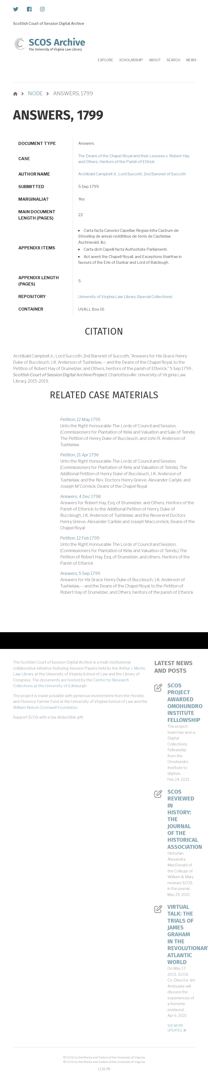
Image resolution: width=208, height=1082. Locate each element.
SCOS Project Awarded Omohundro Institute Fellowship (181, 703)
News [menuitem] (191, 60)
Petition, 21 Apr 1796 (79, 454)
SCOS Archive (57, 42)
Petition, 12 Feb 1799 (79, 538)
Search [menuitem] (173, 60)
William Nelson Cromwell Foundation (45, 707)
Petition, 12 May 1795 (80, 419)
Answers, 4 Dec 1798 (80, 496)
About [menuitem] (155, 60)
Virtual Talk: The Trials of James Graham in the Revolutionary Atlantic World (181, 935)
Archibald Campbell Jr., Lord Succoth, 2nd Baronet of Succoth (132, 174)
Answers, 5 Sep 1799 (80, 573)
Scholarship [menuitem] (131, 60)
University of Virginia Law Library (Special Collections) (125, 296)
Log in (104, 1069)
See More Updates (175, 1028)
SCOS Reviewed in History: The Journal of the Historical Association (181, 819)
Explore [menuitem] (105, 60)
